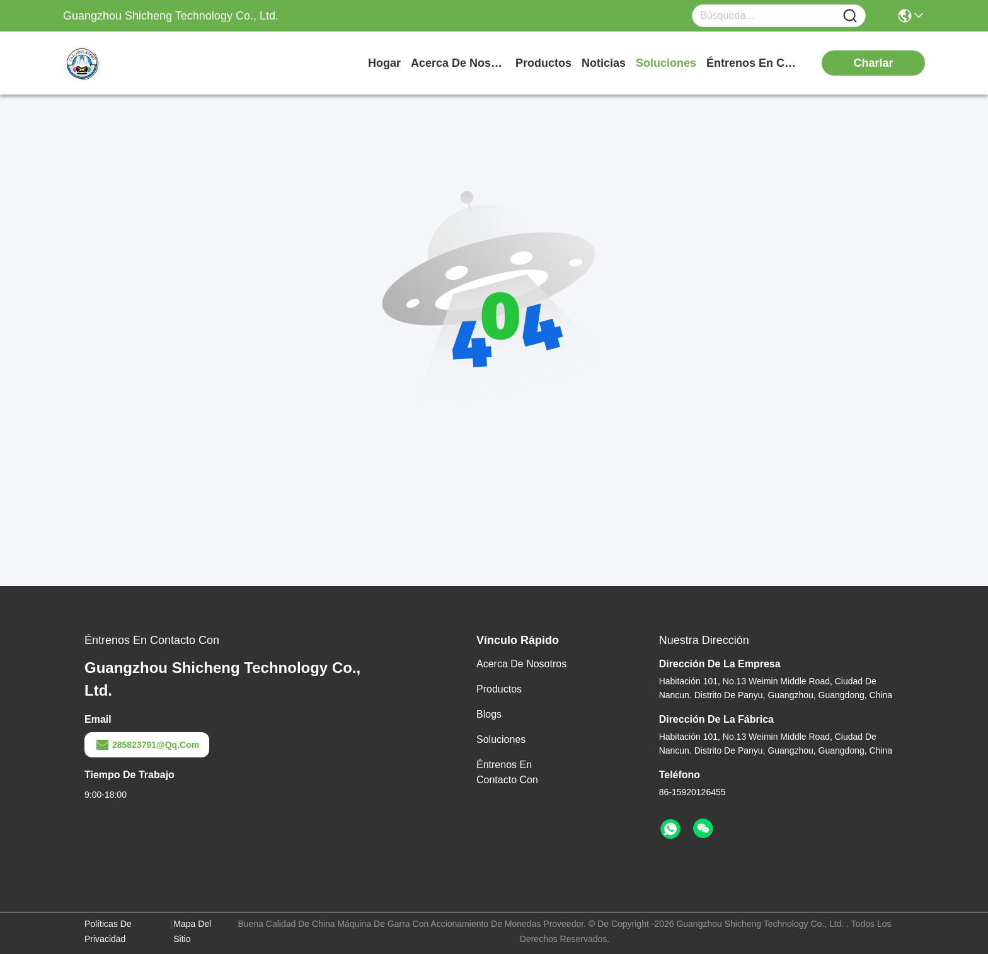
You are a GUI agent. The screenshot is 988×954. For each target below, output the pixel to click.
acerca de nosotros (458, 63)
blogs (489, 714)
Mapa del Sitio (192, 931)
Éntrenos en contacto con (753, 63)
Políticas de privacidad (108, 931)
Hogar (384, 63)
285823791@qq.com (147, 745)
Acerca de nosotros (521, 663)
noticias (604, 63)
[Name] (850, 16)
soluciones (666, 63)
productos (543, 63)
